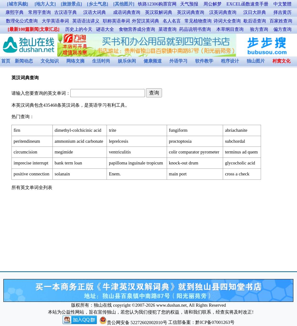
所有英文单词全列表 (31, 187)
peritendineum (27, 141)
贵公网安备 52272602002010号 (133, 322)
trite (112, 130)
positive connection (31, 173)
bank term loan (68, 162)
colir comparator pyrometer (194, 151)
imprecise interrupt (31, 162)
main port (178, 173)
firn (17, 130)
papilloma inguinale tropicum (136, 162)
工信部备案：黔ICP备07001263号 (201, 322)
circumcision (25, 151)
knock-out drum (183, 162)
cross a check (237, 173)
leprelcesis (118, 141)
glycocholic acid (240, 162)
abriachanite (236, 130)
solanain (62, 173)
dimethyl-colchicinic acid (78, 130)
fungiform (178, 130)
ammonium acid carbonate (79, 141)
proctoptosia (180, 141)
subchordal (235, 141)
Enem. (115, 173)
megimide (64, 151)
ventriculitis (120, 151)
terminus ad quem (241, 151)
